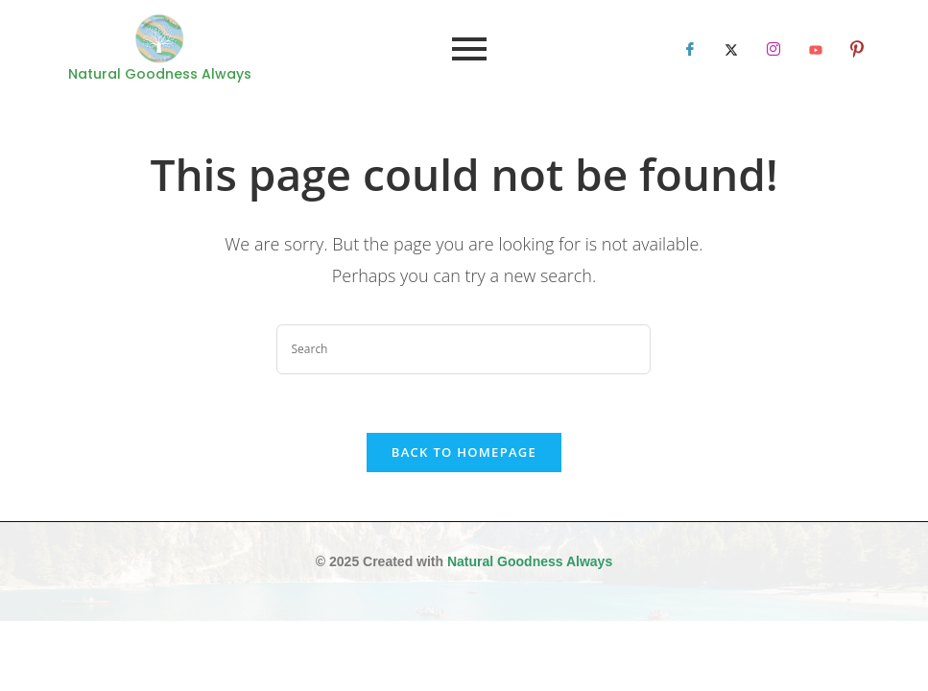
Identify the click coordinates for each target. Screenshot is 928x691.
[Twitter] (731, 49)
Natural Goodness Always (529, 561)
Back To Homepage (464, 452)
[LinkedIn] (773, 49)
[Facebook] (690, 49)
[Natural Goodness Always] (159, 38)
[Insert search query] (463, 349)
